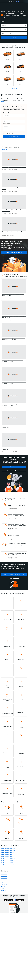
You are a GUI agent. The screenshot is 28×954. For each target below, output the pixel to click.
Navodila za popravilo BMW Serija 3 (8, 848)
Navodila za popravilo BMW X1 (7, 860)
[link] (3, 101)
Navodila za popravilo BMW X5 (7, 854)
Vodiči (9, 11)
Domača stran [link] (3, 11)
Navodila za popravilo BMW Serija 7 (8, 858)
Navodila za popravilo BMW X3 (7, 856)
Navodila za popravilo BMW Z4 (7, 862)
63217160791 (4, 882)
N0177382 (3, 886)
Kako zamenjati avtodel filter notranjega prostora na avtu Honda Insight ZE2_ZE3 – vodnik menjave (16, 515)
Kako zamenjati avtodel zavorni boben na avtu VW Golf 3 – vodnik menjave (17, 534)
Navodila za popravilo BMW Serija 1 (8, 852)
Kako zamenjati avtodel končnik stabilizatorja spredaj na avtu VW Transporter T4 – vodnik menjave (16, 505)
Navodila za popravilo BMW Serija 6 (8, 864)
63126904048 (4, 876)
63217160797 (4, 878)
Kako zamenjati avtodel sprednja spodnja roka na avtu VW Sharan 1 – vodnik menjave (17, 544)
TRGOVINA (11, 1)
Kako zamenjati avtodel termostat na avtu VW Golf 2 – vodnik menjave (17, 554)
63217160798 (4, 884)
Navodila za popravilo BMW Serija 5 (8, 850)
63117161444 (4, 874)
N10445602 (3, 890)
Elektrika (13, 11)
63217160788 (4, 880)
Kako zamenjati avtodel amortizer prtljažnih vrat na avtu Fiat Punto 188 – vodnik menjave (17, 525)
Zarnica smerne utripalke (21, 11)
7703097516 (3, 888)
